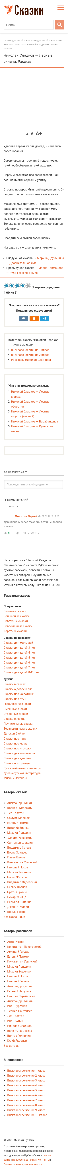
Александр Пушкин (20, 803)
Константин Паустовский (24, 946)
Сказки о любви (14, 719)
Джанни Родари (18, 907)
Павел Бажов (16, 857)
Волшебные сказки (17, 616)
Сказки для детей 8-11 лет (21, 672)
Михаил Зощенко (19, 872)
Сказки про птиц (15, 699)
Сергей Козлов (17, 887)
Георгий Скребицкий (21, 996)
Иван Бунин (15, 1021)
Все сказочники (14, 917)
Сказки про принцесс (18, 763)
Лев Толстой (15, 813)
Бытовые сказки (15, 611)
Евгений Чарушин (19, 991)
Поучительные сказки (18, 723)
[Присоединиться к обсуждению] (33, 484)
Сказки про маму (15, 743)
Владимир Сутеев (19, 847)
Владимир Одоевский (22, 882)
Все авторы (11, 1045)
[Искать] (59, 24)
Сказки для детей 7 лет (19, 667)
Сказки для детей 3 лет (19, 647)
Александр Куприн (19, 986)
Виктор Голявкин (19, 1035)
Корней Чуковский (19, 808)
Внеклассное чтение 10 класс (27, 1115)
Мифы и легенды (15, 778)
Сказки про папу (15, 738)
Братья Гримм (17, 892)
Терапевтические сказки (20, 728)
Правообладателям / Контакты (31, 1159)
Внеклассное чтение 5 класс (26, 1090)
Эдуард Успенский (19, 837)
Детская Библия (15, 733)
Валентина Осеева (19, 1031)
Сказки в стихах (15, 684)
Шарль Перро (16, 912)
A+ (39, 133)
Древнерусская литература (22, 773)
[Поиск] (29, 24)
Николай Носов (17, 867)
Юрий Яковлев (17, 1040)
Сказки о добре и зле (18, 689)
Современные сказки (18, 626)
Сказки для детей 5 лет (19, 657)
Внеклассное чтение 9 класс (26, 1110)
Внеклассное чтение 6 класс (26, 1095)
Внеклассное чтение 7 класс (26, 1100)
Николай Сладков (19, 1026)
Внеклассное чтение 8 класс (26, 1105)
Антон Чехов (15, 942)
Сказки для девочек (17, 758)
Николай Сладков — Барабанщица (34, 421)
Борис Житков (17, 877)
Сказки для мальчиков (19, 753)
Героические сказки (17, 704)
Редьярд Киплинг (19, 902)
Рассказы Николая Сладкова (31, 360)
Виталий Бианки (18, 827)
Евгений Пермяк (18, 823)
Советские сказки (16, 621)
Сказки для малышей (18, 642)
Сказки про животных (19, 694)
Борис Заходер (17, 852)
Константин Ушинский (22, 862)
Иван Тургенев (17, 1006)
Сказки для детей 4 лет (19, 652)
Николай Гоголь (18, 981)
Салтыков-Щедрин (20, 842)
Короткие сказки (15, 631)
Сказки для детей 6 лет (19, 662)
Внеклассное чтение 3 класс (26, 1080)
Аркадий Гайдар (18, 951)
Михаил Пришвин (19, 832)
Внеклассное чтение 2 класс (30, 355)
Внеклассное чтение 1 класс (30, 350)
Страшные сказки (16, 714)
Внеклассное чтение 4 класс (26, 1085)
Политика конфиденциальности (23, 1164)
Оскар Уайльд (16, 897)
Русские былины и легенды (22, 768)
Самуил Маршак (18, 818)
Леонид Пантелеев (19, 1011)
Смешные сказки (15, 709)
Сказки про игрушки (17, 748)
